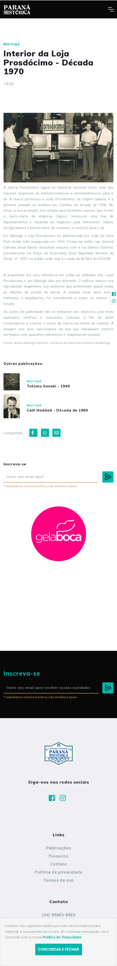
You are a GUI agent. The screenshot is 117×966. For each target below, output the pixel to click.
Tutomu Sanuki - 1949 (48, 386)
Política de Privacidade (62, 943)
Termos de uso (58, 880)
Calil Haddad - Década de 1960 (57, 410)
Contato (58, 864)
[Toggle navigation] (111, 9)
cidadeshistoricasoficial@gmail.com (58, 922)
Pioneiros (58, 856)
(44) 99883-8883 (58, 914)
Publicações (58, 848)
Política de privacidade (58, 872)
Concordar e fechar (58, 955)
